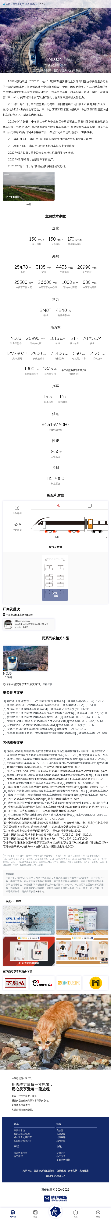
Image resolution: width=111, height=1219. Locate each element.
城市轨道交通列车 (23, 1138)
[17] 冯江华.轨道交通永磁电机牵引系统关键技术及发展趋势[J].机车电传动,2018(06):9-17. (55, 814)
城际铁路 (61, 1138)
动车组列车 (17, 4)
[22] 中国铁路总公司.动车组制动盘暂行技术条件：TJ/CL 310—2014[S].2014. (47, 834)
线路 (35, 1214)
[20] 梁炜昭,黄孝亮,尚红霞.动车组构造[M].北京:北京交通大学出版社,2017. (45, 826)
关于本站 (40, 892)
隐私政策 (61, 1171)
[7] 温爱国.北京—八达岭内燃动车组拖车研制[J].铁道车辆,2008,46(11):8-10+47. (49, 725)
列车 (16, 1125)
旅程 (75, 1214)
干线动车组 (19, 1131)
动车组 (13, 1214)
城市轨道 (61, 1141)
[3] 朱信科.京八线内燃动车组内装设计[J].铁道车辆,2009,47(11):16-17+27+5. (46, 709)
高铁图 (59, 1131)
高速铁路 (61, 1135)
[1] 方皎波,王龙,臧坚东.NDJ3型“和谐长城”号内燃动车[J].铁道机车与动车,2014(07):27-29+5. (56, 701)
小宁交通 (61, 1157)
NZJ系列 (30, 4)
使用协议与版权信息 (44, 1171)
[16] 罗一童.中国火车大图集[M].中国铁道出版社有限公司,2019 (39, 810)
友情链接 (83, 1171)
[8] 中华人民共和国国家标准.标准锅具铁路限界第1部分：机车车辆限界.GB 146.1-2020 (53, 779)
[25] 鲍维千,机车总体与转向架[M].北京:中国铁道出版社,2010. (38, 846)
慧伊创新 (46, 1190)
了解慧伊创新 (63, 1160)
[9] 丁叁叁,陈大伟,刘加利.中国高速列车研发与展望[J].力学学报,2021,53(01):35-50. (51, 783)
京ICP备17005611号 (56, 1177)
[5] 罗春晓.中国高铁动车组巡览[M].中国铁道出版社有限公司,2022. (42, 767)
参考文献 (72, 1171)
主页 (6, 4)
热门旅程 (18, 1157)
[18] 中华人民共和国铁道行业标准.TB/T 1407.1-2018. (33, 818)
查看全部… (48, 684)
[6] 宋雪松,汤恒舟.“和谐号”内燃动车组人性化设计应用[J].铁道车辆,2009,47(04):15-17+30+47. (57, 721)
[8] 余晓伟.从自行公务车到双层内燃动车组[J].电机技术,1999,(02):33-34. (45, 729)
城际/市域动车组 (22, 1135)
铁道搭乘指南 (20, 1154)
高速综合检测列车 (23, 1141)
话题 (98, 1214)
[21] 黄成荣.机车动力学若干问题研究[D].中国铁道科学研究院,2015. (42, 830)
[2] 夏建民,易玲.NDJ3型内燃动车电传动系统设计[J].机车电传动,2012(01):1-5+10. (49, 705)
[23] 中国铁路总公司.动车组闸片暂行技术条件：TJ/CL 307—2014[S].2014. (46, 838)
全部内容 (61, 1154)
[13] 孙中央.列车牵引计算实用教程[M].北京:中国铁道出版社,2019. (41, 799)
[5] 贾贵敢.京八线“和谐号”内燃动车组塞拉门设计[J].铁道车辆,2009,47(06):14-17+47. (52, 717)
